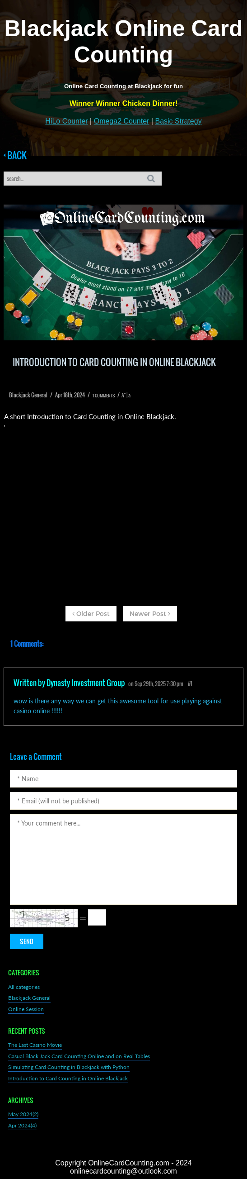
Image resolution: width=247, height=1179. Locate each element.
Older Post (91, 613)
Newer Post (150, 613)
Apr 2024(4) (22, 1125)
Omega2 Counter (121, 121)
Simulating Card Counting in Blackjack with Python (69, 1067)
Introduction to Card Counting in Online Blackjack (68, 1078)
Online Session (26, 1009)
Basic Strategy (178, 121)
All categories (24, 986)
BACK (15, 155)
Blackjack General (29, 997)
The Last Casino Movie (35, 1044)
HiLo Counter (66, 121)
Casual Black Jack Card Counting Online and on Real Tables (79, 1056)
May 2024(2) (23, 1114)
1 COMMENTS (104, 395)
